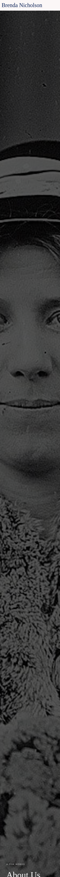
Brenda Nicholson (22, 5)
